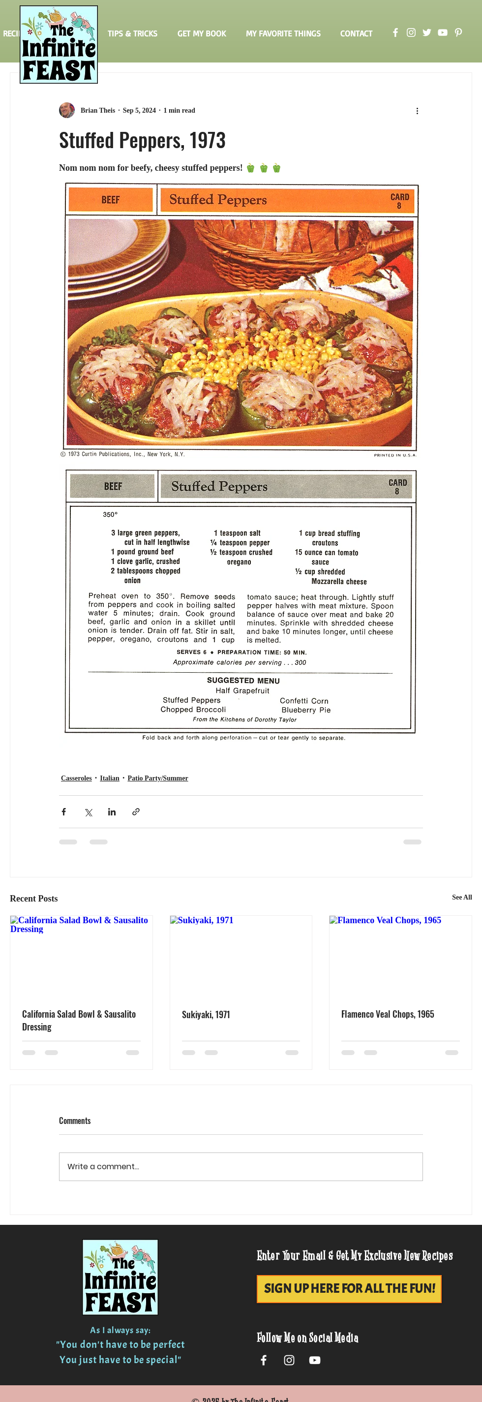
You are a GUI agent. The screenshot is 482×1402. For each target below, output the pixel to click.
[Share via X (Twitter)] (87, 811)
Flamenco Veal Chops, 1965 (387, 1013)
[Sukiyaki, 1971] (241, 956)
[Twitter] (427, 32)
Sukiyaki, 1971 (206, 1014)
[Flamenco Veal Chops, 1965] (401, 956)
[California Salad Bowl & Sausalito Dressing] (81, 956)
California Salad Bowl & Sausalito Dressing (79, 1020)
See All (462, 897)
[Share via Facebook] (63, 811)
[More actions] (417, 110)
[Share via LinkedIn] (112, 811)
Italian (110, 778)
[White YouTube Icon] (315, 1360)
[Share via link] (136, 811)
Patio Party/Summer (157, 778)
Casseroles (76, 778)
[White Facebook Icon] (264, 1360)
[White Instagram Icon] (289, 1360)
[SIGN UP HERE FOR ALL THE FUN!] (349, 1289)
